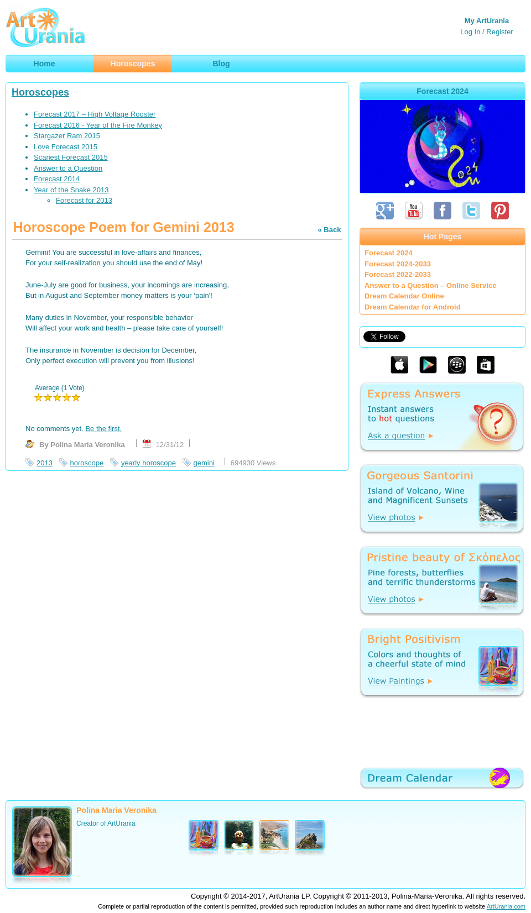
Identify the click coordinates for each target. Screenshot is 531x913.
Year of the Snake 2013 (71, 190)
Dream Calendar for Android (413, 307)
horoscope (87, 463)
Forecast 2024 (389, 253)
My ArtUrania (487, 21)
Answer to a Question (68, 168)
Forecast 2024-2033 (398, 264)
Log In (470, 32)
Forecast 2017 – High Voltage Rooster (94, 114)
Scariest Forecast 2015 (71, 157)
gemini (204, 463)
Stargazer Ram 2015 (67, 136)
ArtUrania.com (506, 906)
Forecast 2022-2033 (398, 274)
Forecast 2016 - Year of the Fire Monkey (98, 125)
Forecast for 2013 (84, 200)
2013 (45, 463)
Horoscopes (40, 92)
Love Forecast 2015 (65, 147)
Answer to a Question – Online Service (430, 285)
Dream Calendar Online (404, 296)
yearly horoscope (148, 463)
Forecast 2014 (57, 179)
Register (499, 32)
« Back (329, 229)
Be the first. (103, 428)
